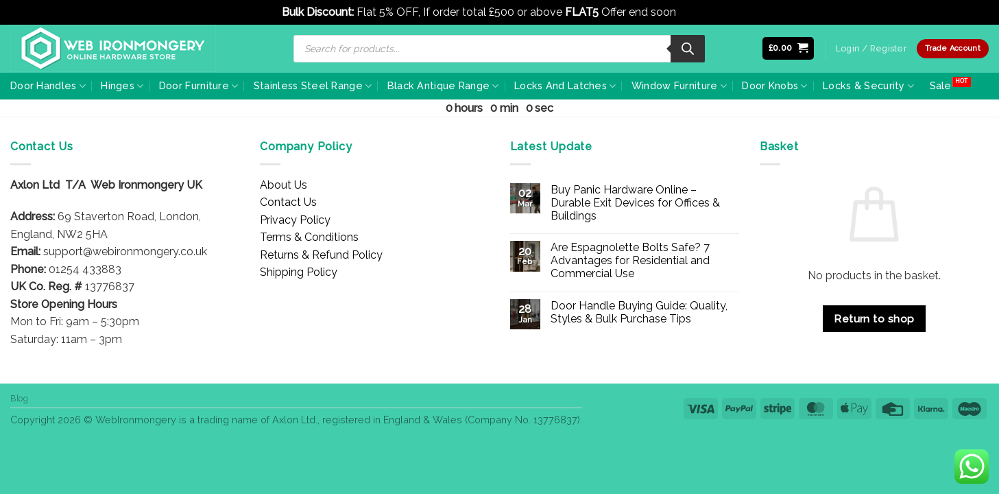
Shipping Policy (298, 272)
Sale (941, 85)
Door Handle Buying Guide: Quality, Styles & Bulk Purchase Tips (639, 312)
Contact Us (288, 202)
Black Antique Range (443, 86)
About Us (283, 184)
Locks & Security (868, 86)
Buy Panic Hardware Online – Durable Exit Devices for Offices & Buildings (635, 202)
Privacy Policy (295, 219)
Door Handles (48, 86)
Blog (19, 398)
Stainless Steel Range (313, 86)
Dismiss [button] (698, 12)
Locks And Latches (565, 86)
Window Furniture (679, 86)
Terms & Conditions (309, 237)
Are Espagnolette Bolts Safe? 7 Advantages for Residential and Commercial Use (630, 260)
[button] (788, 48)
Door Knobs (774, 86)
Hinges (122, 86)
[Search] (688, 48)
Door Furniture (199, 86)
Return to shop (874, 318)
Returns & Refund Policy (321, 254)
